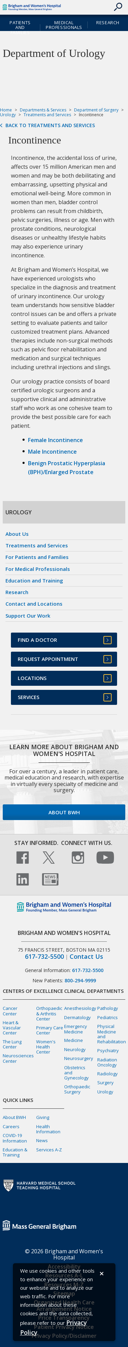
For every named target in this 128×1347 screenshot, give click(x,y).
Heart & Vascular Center (12, 1027)
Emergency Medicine (75, 1028)
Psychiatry (108, 1050)
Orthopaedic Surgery (77, 1089)
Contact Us (86, 956)
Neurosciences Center (18, 1058)
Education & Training (15, 1152)
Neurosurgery (78, 1058)
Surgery (105, 1082)
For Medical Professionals (37, 568)
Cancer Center (10, 1010)
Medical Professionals (64, 25)
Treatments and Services (47, 115)
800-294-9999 (80, 980)
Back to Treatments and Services (50, 125)
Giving (42, 1117)
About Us (17, 533)
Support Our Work (27, 615)
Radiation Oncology (107, 1062)
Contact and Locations (33, 603)
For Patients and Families (37, 557)
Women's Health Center (46, 1047)
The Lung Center (12, 1044)
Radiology (107, 1074)
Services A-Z (49, 1150)
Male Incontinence (52, 451)
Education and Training (34, 580)
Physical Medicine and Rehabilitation (111, 1034)
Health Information (48, 1129)
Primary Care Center (49, 1030)
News (42, 1140)
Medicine (73, 1040)
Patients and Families (20, 27)
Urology (8, 115)
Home (6, 110)
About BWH (64, 812)
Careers (11, 1126)
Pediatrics (107, 1017)
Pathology (107, 1008)
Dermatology (77, 1017)
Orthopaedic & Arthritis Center (49, 1013)
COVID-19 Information (15, 1138)
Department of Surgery (96, 110)
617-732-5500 (44, 956)
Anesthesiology (80, 1008)
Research (107, 22)
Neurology (75, 1049)
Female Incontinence (55, 440)
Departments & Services (43, 110)
